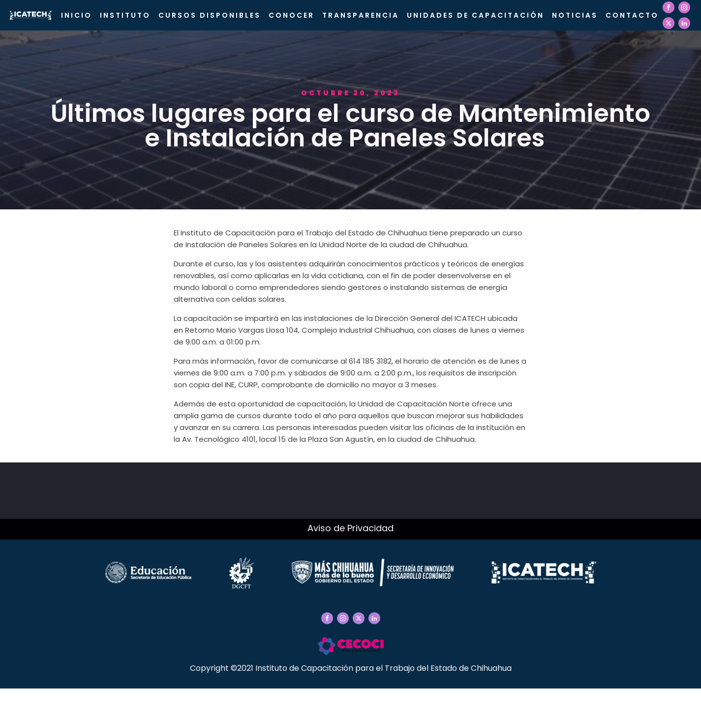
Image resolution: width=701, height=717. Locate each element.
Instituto (125, 15)
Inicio (76, 15)
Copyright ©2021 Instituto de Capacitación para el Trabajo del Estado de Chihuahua (351, 668)
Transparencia (360, 15)
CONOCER (291, 15)
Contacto (632, 15)
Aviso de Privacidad (350, 528)
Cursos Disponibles (209, 15)
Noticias (575, 15)
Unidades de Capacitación (475, 15)
